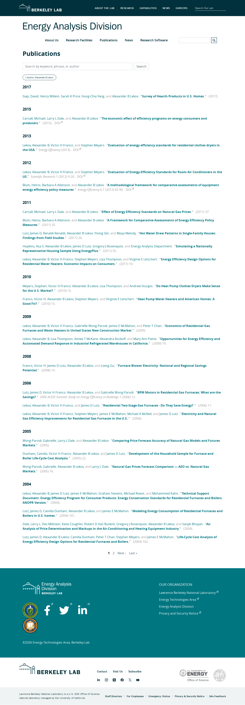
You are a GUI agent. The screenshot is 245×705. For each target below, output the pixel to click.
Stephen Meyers (92, 145)
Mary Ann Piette (144, 339)
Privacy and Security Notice (180, 613)
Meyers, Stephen (35, 286)
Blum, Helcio (32, 185)
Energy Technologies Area (179, 599)
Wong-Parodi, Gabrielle (39, 440)
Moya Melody (126, 233)
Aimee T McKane (86, 339)
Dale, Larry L (31, 524)
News (129, 40)
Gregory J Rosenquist (108, 246)
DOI (59, 123)
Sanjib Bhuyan (192, 524)
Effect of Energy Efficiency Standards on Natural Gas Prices (146, 212)
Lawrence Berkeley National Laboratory (188, 593)
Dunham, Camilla (35, 454)
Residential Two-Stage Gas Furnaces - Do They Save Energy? (148, 405)
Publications (109, 40)
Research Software (154, 40)
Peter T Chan (152, 326)
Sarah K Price (70, 96)
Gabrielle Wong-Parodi (91, 326)
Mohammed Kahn (165, 493)
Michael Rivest (134, 493)
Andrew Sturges (141, 286)
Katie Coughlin (72, 524)
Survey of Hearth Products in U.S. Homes (173, 96)
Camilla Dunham (55, 511)
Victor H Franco (62, 145)
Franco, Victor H (34, 299)
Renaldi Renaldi (54, 233)
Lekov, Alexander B (36, 145)
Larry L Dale (55, 118)
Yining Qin (101, 233)
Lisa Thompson (111, 259)
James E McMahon (122, 326)
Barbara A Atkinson (56, 185)
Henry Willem (49, 96)
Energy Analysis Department (151, 246)
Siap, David (30, 96)
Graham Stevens (110, 493)
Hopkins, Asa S (33, 246)
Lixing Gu (107, 366)
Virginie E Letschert (143, 259)
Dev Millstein (51, 524)
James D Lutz (82, 246)
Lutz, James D (32, 233)
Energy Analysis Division (176, 606)
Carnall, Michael (34, 118)
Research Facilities (79, 40)
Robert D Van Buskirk (99, 524)
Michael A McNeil (139, 414)
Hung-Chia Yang (93, 96)
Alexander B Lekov (125, 96)
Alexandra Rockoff (113, 339)
